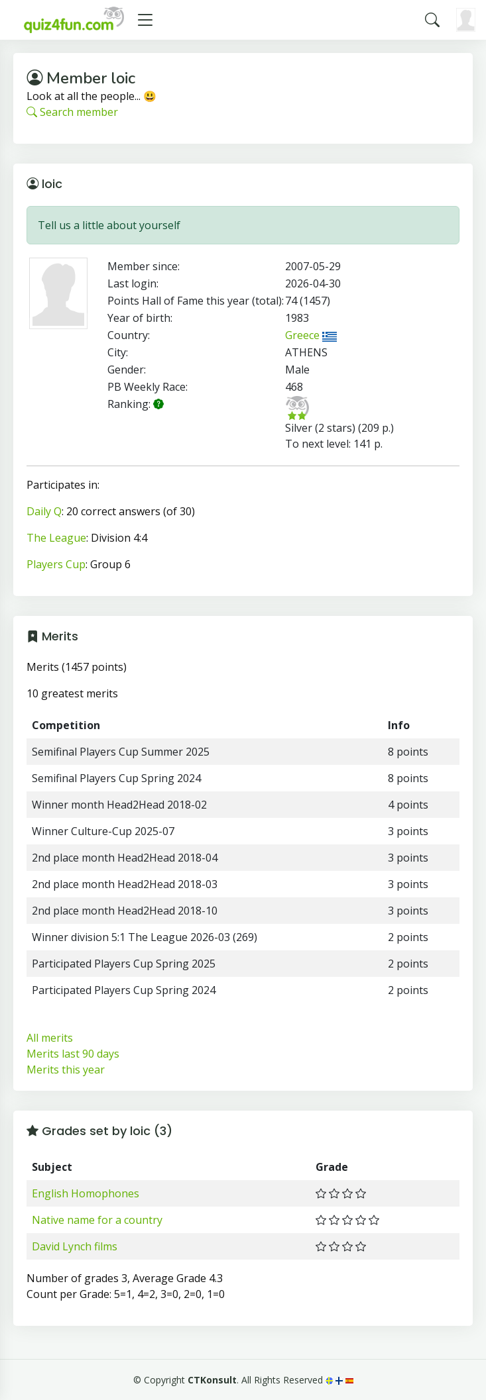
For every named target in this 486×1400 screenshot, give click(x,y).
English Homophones (85, 1193)
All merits (50, 1037)
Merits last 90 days (73, 1053)
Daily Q (44, 511)
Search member (72, 112)
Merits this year (66, 1069)
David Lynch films (74, 1246)
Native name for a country (97, 1220)
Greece (311, 335)
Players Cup (56, 564)
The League (56, 537)
